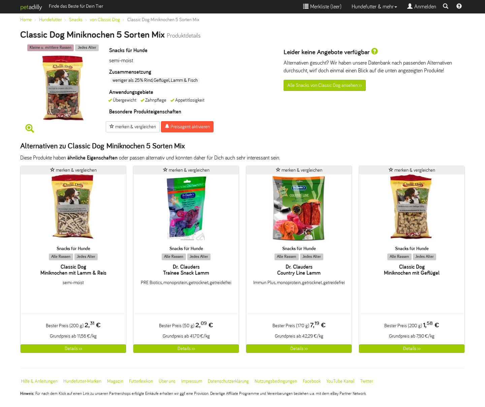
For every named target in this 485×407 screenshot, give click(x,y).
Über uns (167, 381)
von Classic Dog (105, 19)
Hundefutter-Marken (82, 381)
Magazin (115, 381)
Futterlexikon (141, 381)
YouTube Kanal (340, 381)
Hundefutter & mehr (374, 6)
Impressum (191, 381)
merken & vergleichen (132, 126)
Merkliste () (322, 6)
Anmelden (421, 6)
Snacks (76, 19)
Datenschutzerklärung (228, 381)
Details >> (73, 348)
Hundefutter (50, 19)
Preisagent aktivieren (187, 126)
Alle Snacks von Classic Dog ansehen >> (324, 85)
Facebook (312, 381)
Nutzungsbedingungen (276, 381)
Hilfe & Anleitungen (39, 381)
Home (26, 19)
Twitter (366, 381)
